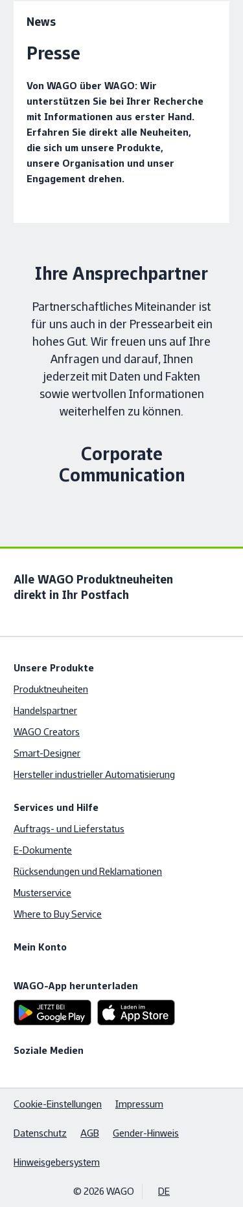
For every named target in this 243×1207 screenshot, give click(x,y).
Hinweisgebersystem (57, 1162)
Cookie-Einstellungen (58, 1103)
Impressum (139, 1103)
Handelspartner (45, 710)
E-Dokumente (43, 850)
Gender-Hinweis (146, 1133)
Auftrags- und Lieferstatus (69, 828)
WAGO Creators (47, 731)
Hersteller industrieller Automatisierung (94, 774)
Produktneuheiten (51, 689)
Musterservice (42, 892)
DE (164, 1191)
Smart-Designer (47, 753)
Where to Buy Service (58, 913)
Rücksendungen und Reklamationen (88, 871)
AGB (89, 1133)
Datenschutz (40, 1133)
